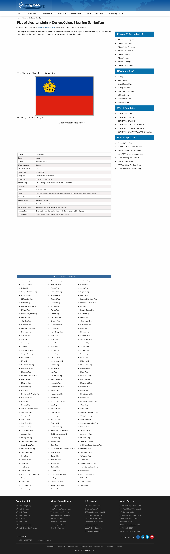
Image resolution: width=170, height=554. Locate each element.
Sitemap (119, 547)
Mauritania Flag (56, 376)
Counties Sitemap (57, 528)
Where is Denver (124, 54)
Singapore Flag (26, 438)
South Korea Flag (27, 445)
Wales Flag (84, 485)
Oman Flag (84, 405)
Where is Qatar (21, 512)
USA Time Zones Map (126, 91)
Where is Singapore (23, 509)
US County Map (123, 95)
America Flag (122, 80)
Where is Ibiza (21, 518)
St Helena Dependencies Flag (91, 445)
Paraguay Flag (26, 416)
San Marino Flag (27, 430)
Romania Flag (55, 423)
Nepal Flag (84, 390)
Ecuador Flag (55, 295)
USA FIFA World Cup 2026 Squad (130, 147)
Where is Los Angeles (126, 40)
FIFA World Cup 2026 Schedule (129, 150)
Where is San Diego (125, 43)
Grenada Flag (26, 325)
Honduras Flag (26, 332)
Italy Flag (54, 343)
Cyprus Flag (84, 292)
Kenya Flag (55, 350)
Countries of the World (93, 518)
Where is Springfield (125, 65)
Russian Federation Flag (89, 423)
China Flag (84, 288)
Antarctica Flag (56, 281)
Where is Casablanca (58, 522)
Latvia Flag (84, 354)
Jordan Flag (84, 346)
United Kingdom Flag (58, 474)
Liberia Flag (84, 357)
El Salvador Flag (27, 299)
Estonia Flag (25, 303)
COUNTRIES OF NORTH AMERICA (131, 125)
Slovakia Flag (55, 438)
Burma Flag (55, 288)
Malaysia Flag (85, 368)
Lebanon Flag (26, 357)
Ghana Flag (84, 317)
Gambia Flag (84, 314)
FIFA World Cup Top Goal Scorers (130, 165)
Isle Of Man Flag (86, 339)
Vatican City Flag (57, 481)
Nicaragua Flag (26, 398)
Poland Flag (25, 419)
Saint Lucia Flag (56, 427)
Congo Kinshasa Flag (29, 292)
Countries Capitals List (93, 515)
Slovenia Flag (85, 438)
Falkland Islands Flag (28, 306)
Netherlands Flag (57, 394)
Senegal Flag (26, 434)
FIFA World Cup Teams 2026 (130, 515)
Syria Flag (24, 456)
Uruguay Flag (26, 478)
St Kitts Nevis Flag (28, 449)
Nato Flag (24, 390)
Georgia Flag (26, 317)
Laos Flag (54, 354)
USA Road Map (123, 102)
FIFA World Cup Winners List (128, 158)
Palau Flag (84, 408)
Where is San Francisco (126, 47)
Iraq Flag (24, 339)
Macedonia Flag (86, 365)
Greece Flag (55, 321)
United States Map (125, 84)
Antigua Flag (85, 281)
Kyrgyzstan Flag (27, 354)
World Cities (75, 14)
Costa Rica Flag (56, 292)
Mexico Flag (25, 379)
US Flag (53, 478)
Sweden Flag (55, 452)
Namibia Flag (84, 387)
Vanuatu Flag (26, 481)
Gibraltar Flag (26, 321)
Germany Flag (56, 317)
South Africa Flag (86, 441)
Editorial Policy (86, 547)
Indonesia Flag (85, 335)
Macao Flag (55, 365)
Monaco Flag (26, 383)
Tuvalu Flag (25, 470)
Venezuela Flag (85, 481)
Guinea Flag (55, 328)
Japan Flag (25, 346)
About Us (50, 547)
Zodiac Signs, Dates (58, 525)
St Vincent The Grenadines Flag (62, 449)
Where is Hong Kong (23, 506)
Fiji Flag (83, 306)
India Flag (54, 335)
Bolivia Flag (25, 288)
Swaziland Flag (26, 452)
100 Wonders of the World (95, 512)
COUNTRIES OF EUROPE (127, 114)
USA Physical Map (124, 99)
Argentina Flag (26, 284)
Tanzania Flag (26, 460)
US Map (120, 77)
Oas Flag (54, 405)
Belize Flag (84, 284)
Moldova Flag (85, 379)
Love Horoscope (57, 518)
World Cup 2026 (115, 14)
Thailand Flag (56, 460)
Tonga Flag (55, 463)
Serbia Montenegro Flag (59, 434)
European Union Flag (88, 303)
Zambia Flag (55, 489)
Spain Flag (54, 445)
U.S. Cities (99, 14)
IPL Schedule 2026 (126, 522)
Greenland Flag (85, 321)
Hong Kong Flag (57, 332)
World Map (32, 14)
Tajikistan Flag (85, 456)
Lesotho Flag (55, 357)
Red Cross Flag (26, 423)
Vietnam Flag (26, 485)
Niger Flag (54, 398)
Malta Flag (84, 372)
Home (19, 14)
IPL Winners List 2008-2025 (130, 525)
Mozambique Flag (57, 387)
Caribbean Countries (92, 525)
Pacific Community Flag (29, 408)
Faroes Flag (55, 306)
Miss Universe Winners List (61, 509)
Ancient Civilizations (92, 531)
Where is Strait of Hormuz (60, 512)
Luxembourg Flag (27, 365)
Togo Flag (25, 463)
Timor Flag (84, 460)
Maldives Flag (26, 372)
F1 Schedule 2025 (126, 528)
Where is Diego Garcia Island (26, 528)
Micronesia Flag (56, 379)
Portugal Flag (56, 419)
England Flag (55, 299)
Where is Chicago (124, 62)
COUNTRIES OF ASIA (126, 117)
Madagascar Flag (27, 368)
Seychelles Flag (86, 434)
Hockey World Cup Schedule (130, 531)
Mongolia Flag (56, 383)
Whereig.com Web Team (47, 27)
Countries (60, 14)
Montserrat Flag (86, 383)
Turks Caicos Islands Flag (89, 467)
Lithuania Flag (85, 361)
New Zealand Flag (86, 394)
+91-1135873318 (25, 540)
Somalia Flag (55, 441)
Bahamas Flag (56, 284)
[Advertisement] (64, 53)
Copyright (109, 547)
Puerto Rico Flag (86, 419)
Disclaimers (98, 547)
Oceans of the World (92, 509)
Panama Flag (55, 412)
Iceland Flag (25, 335)
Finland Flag (25, 310)
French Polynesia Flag (29, 314)
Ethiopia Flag (55, 303)
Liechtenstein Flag (57, 361)
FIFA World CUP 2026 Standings (130, 169)
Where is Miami (123, 58)
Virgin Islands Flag (57, 485)
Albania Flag (25, 281)
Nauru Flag (55, 390)
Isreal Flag (25, 343)
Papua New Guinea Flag (89, 412)
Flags (25, 18)
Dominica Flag (26, 295)
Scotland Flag (85, 430)
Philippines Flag (86, 416)
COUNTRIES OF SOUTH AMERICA (131, 128)
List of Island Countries (93, 528)
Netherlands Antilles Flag (30, 394)
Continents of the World (94, 522)
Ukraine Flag (84, 470)
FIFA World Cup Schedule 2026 (131, 506)
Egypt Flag (84, 295)
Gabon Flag (55, 314)
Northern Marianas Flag (89, 401)
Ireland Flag (55, 339)
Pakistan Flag (56, 408)
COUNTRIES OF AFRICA (127, 121)
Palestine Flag (26, 412)
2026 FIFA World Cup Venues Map (130, 154)
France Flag (55, 310)
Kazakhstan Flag (27, 350)
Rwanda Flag (26, 427)
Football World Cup (125, 143)
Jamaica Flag (84, 343)
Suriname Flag (85, 449)
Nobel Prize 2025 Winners (60, 515)
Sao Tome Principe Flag (59, 430)
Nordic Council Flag (58, 401)
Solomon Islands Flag (29, 441)
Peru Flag (54, 416)
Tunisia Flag (25, 467)
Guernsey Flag (85, 325)
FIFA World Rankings (125, 161)
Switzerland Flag (86, 452)
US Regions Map (124, 88)
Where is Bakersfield (125, 51)
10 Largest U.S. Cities (58, 506)
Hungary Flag (85, 332)
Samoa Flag (84, 427)
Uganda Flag (55, 470)
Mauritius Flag (85, 376)
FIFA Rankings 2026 (127, 512)
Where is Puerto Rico (24, 525)
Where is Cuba (21, 522)
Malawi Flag (55, 368)
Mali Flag (54, 372)
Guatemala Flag (56, 325)
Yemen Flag (25, 489)
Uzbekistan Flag (86, 478)
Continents (46, 14)
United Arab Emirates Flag (30, 474)
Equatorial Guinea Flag (88, 299)
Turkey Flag (55, 467)
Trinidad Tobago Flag (88, 463)
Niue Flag (24, 401)
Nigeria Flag (84, 398)
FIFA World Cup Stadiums (129, 518)
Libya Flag (24, 361)
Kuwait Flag (84, 350)
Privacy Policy (73, 547)
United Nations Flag (87, 474)
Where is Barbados (23, 515)
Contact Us (61, 547)
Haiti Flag (83, 328)
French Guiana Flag (87, 310)
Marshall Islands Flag (28, 376)
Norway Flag (25, 405)
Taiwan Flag (55, 456)
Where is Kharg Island (93, 506)
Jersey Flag (55, 346)
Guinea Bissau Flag (28, 328)
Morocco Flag (26, 387)
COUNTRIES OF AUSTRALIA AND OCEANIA (135, 132)
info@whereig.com (44, 540)
